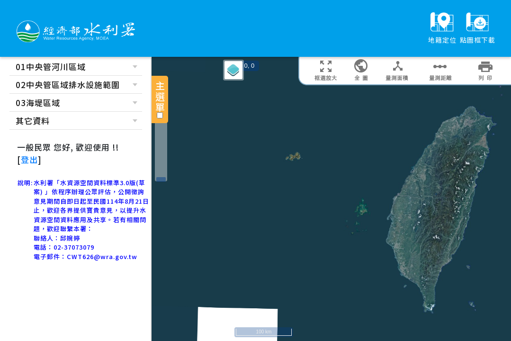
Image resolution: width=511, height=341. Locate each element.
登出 (29, 159)
